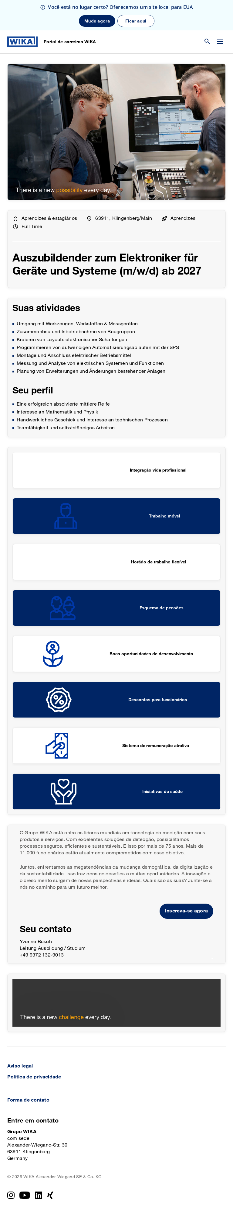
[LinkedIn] (38, 1195)
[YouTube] (24, 1195)
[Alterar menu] (220, 41)
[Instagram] (11, 1195)
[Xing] (50, 1195)
